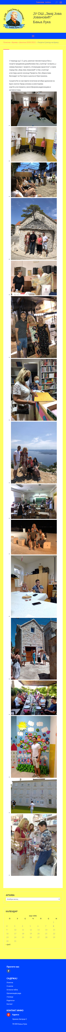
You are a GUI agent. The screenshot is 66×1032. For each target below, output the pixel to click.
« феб (8, 944)
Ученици (10, 997)
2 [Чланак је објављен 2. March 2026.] (6, 926)
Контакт (10, 1004)
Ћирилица (40, 2)
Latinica (48, 2)
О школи (10, 986)
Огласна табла (12, 990)
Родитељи (11, 1000)
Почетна (10, 982)
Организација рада (14, 993)
